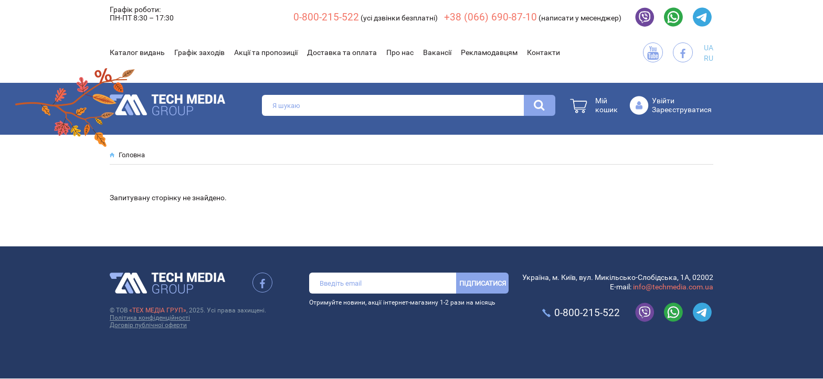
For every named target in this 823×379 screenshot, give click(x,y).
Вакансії (437, 52)
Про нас (400, 52)
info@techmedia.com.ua (673, 287)
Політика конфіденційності (150, 317)
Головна (132, 155)
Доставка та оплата (342, 52)
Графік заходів (199, 52)
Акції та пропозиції (266, 52)
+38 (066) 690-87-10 (490, 17)
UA (708, 48)
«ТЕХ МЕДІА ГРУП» (157, 310)
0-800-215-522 (326, 17)
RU (708, 58)
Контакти (543, 52)
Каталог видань (137, 52)
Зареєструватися (682, 109)
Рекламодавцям (489, 52)
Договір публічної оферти (148, 325)
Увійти (663, 100)
